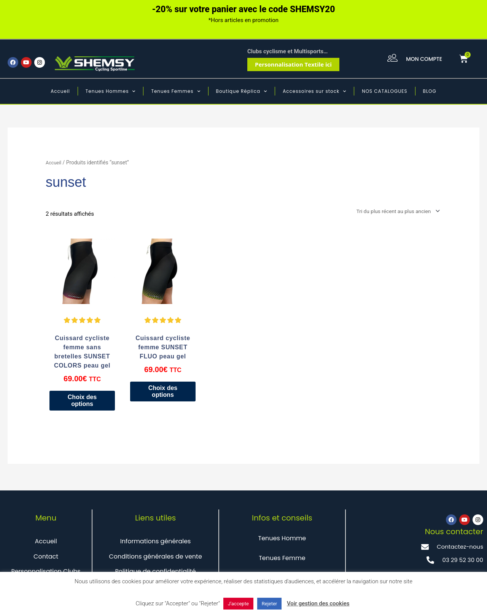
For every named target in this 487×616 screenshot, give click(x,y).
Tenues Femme (282, 559)
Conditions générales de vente (155, 558)
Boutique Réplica (241, 91)
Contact (45, 558)
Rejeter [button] (269, 603)
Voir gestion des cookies (318, 603)
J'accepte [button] (238, 603)
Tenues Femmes (175, 91)
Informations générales (155, 543)
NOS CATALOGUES (384, 91)
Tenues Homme (282, 540)
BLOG (429, 91)
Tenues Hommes (111, 91)
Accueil (60, 91)
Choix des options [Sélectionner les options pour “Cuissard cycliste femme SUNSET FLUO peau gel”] (162, 393)
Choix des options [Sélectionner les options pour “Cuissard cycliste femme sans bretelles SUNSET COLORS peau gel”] (82, 402)
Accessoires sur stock (314, 91)
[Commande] (392, 211)
